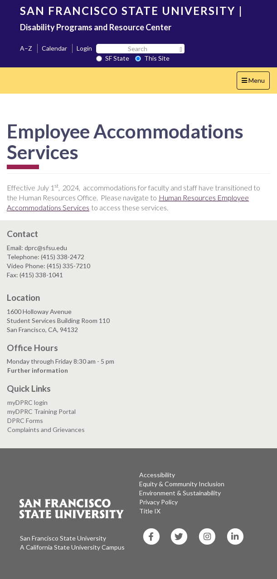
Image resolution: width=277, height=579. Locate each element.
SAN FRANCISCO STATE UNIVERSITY (127, 10)
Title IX (149, 511)
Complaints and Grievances (46, 429)
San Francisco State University (63, 538)
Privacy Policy (158, 502)
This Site (152, 58)
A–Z (26, 48)
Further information (37, 370)
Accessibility (157, 475)
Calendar (54, 48)
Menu (255, 83)
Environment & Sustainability (180, 493)
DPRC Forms (25, 420)
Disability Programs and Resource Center (95, 27)
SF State (112, 58)
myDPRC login (27, 402)
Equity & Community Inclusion (181, 484)
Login (84, 48)
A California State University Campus (72, 547)
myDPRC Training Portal (41, 411)
